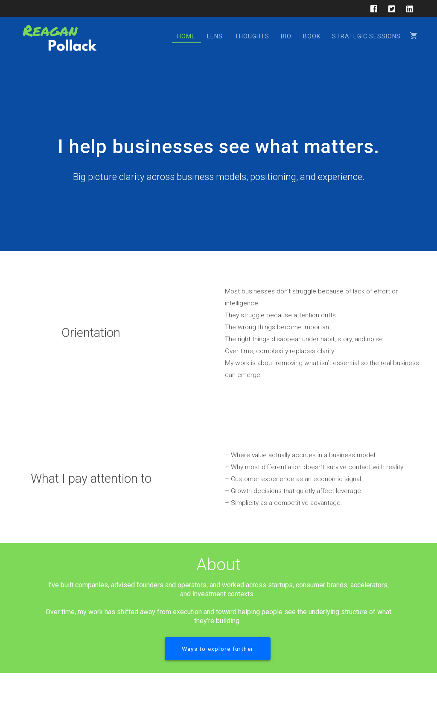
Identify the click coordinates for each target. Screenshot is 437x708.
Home (186, 36)
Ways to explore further (217, 648)
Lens (215, 36)
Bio (286, 36)
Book (311, 36)
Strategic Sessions (366, 36)
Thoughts (252, 36)
